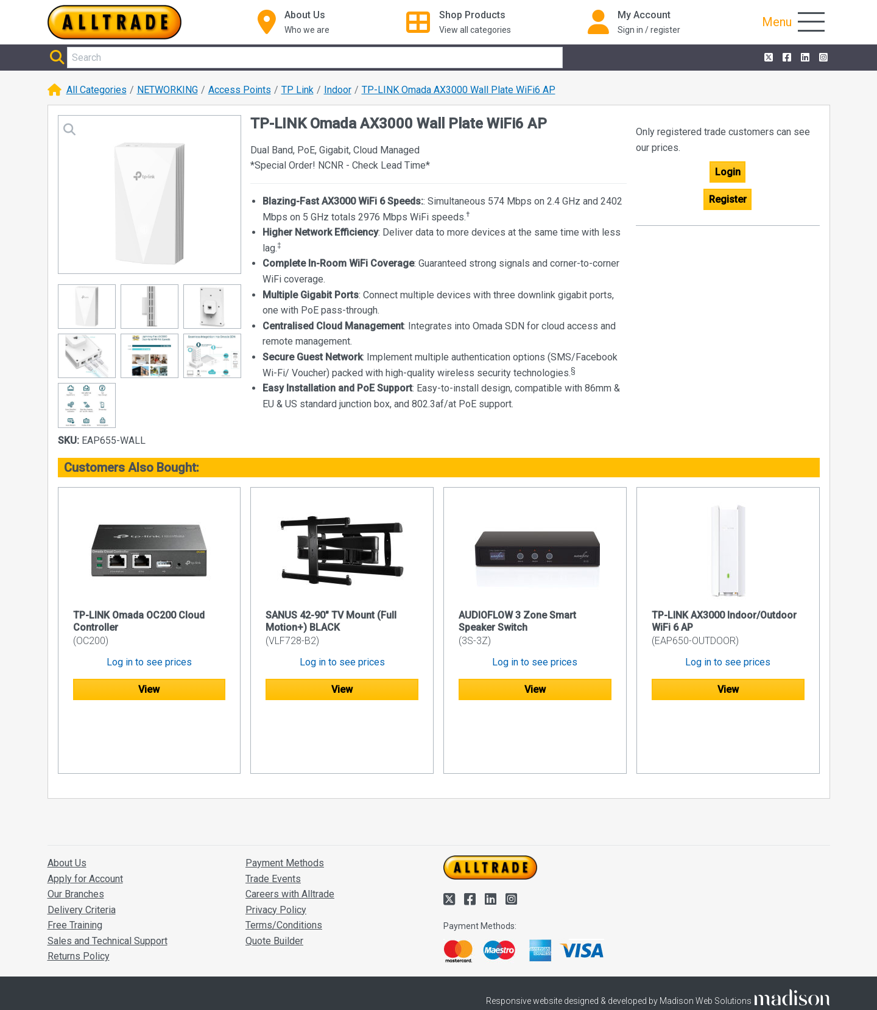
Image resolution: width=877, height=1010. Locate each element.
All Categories (96, 90)
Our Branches (76, 835)
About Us (67, 804)
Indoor (337, 90)
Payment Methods (284, 804)
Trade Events (273, 820)
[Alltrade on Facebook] (786, 58)
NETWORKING (167, 90)
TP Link (297, 90)
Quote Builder (274, 882)
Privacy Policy (275, 851)
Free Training (75, 866)
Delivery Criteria (82, 851)
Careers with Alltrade (289, 835)
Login (728, 172)
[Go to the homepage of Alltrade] (114, 22)
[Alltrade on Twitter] (767, 58)
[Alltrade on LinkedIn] (804, 58)
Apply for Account (85, 820)
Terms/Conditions (283, 866)
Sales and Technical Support (107, 882)
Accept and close (686, 984)
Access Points (239, 90)
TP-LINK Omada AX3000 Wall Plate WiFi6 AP (458, 90)
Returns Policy (79, 898)
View (149, 689)
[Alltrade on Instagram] (822, 58)
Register (728, 199)
